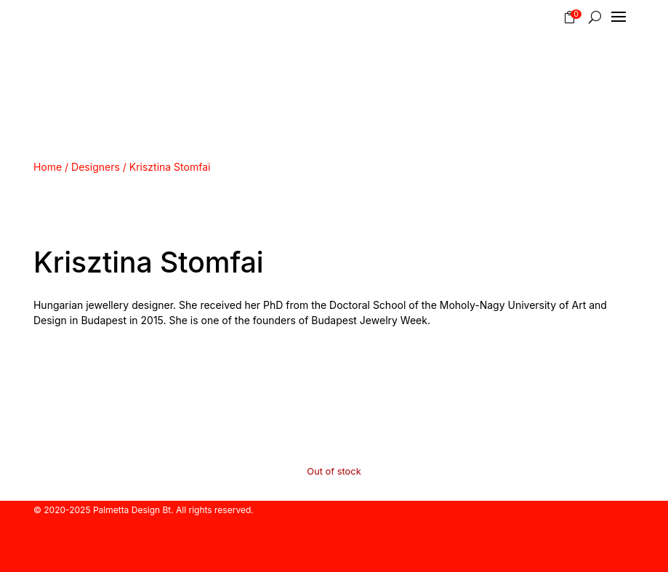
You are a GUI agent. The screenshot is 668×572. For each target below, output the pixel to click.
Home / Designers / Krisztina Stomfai (121, 167)
